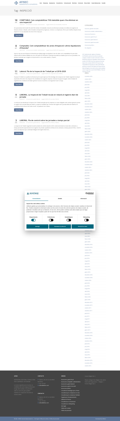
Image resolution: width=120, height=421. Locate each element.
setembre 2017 (88, 310)
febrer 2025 (87, 98)
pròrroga (99, 66)
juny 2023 (87, 145)
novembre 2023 (88, 137)
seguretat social (54, 73)
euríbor (84, 61)
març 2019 (87, 266)
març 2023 (87, 153)
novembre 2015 (88, 363)
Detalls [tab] (60, 198)
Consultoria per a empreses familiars (70, 395)
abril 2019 (87, 263)
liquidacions (62, 50)
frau (94, 61)
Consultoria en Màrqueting (68, 404)
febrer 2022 (87, 186)
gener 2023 (87, 159)
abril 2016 (87, 352)
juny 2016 (87, 346)
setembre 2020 (88, 230)
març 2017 (87, 324)
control (101, 57)
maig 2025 (87, 90)
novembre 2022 (88, 164)
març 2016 (87, 354)
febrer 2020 (87, 239)
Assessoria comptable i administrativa (70, 381)
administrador (88, 54)
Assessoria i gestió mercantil (91, 42)
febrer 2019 (87, 269)
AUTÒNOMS (85, 56)
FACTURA (88, 61)
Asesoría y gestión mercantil (91, 28)
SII (94, 70)
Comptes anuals (90, 57)
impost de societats (87, 63)
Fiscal (92, 61)
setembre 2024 (88, 112)
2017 (83, 54)
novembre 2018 (88, 277)
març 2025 (87, 95)
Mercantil (98, 64)
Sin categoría (88, 48)
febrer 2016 (87, 357)
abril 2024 (87, 123)
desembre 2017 (88, 302)
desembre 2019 (88, 244)
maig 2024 (87, 120)
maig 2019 (87, 261)
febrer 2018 (87, 297)
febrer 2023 (87, 156)
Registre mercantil (90, 68)
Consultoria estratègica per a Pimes (70, 390)
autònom (90, 56)
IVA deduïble (58, 24)
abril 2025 (87, 93)
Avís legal (63, 406)
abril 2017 (87, 321)
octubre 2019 (88, 250)
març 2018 (87, 294)
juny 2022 (87, 175)
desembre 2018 (88, 275)
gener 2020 (87, 241)
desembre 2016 (88, 332)
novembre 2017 (88, 305)
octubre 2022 (88, 167)
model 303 (64, 24)
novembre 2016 (88, 335)
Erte (102, 59)
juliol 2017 (87, 313)
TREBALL (61, 73)
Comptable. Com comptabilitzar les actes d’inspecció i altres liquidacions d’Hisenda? (50, 47)
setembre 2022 (88, 170)
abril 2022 (87, 181)
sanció (84, 70)
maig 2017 (87, 319)
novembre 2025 (88, 76)
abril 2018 (87, 291)
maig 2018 (87, 288)
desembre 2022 (88, 161)
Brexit (96, 56)
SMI (96, 70)
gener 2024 (87, 131)
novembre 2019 (88, 247)
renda (96, 68)
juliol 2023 (87, 142)
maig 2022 (87, 178)
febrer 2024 (87, 128)
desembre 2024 (88, 104)
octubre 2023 (88, 139)
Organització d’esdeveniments (68, 397)
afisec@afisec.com (43, 385)
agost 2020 (87, 233)
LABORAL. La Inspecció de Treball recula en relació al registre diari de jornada (49, 95)
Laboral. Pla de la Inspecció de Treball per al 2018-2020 (43, 71)
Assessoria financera (90, 34)
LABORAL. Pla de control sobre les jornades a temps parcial (44, 120)
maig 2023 (87, 148)
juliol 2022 (87, 173)
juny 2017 (87, 316)
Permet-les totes (82, 226)
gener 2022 (87, 189)
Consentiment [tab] (36, 198)
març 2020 (87, 236)
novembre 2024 (88, 106)
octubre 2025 (88, 79)
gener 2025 (87, 101)
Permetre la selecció (60, 226)
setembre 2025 (88, 82)
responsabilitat (101, 68)
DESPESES (84, 59)
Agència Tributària (96, 54)
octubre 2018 (88, 280)
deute (51, 50)
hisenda (102, 61)
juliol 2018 (87, 283)
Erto (104, 59)
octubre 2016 (88, 338)
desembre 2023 (88, 134)
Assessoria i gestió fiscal (90, 37)
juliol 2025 (87, 84)
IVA (89, 64)
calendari (100, 56)
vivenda (88, 71)
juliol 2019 (87, 255)
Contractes (97, 57)
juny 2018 (87, 286)
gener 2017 (87, 330)
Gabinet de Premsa (66, 399)
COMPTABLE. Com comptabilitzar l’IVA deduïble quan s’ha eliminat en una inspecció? (49, 21)
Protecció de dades (91, 66)
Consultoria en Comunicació (68, 401)
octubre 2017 (88, 308)
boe (94, 56)
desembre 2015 (88, 360)
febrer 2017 (87, 327)
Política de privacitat (66, 410)
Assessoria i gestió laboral (33, 73)
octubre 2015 (88, 365)
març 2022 (87, 184)
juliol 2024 (87, 115)
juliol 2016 (87, 343)
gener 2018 (87, 299)
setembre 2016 (88, 341)
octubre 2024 (88, 109)
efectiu (99, 59)
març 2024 (87, 126)
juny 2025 (87, 87)
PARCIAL (57, 99)
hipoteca (98, 61)
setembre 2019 (88, 252)
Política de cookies (66, 408)
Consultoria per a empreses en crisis (70, 393)
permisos (84, 66)
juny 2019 (87, 258)
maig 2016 (87, 349)
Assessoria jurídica (89, 45)
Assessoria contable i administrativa (36, 24)
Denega (37, 226)
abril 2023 (87, 150)
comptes (84, 57)
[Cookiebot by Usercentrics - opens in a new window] (87, 193)
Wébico (104, 419)
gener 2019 (87, 272)
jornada (53, 99)
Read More (19, 35)
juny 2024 (87, 117)
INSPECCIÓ (52, 24)
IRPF (87, 64)
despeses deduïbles (92, 59)
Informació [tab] (83, 198)
